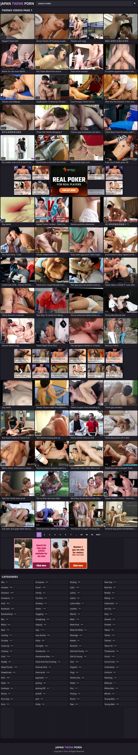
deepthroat (8, 672)
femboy (41, 603)
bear (5, 630)
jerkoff (41, 693)
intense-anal (44, 667)
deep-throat (9, 667)
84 (87, 534)
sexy (108, 614)
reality (109, 593)
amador (7, 587)
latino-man (77, 603)
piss (74, 688)
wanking (110, 678)
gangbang (43, 619)
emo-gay (7, 699)
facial (41, 587)
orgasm (76, 667)
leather (75, 609)
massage (76, 635)
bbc (5, 619)
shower (110, 624)
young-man (111, 699)
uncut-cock (111, 662)
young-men (111, 704)
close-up (7, 646)
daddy (6, 662)
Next (98, 534)
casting (6, 635)
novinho (76, 646)
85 (92, 534)
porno (75, 699)
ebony (6, 693)
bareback (8, 609)
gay (40, 630)
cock (6, 656)
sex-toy (110, 609)
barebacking (9, 614)
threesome (111, 651)
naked (75, 640)
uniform (110, 672)
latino (75, 598)
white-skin (111, 688)
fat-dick (41, 598)
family (41, 593)
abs (5, 582)
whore (109, 693)
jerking (41, 683)
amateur (7, 593)
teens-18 (110, 646)
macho (75, 614)
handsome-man (45, 656)
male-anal (77, 624)
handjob (42, 646)
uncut (109, 656)
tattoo (110, 635)
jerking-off (43, 688)
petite (75, 683)
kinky (40, 704)
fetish (41, 609)
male (75, 619)
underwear (111, 667)
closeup (7, 651)
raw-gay (110, 582)
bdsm (6, 624)
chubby (7, 640)
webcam (110, 683)
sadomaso (111, 603)
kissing (75, 582)
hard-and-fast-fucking (48, 662)
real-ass (110, 587)
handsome (43, 651)
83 (82, 534)
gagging (42, 614)
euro (5, 704)
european (42, 582)
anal (6, 603)
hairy (40, 640)
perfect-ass (77, 678)
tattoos (110, 640)
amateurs (8, 598)
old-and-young (79, 651)
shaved (110, 619)
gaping (41, 624)
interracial (43, 672)
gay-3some (43, 635)
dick (5, 678)
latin (75, 587)
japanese (42, 678)
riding (109, 598)
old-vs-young (78, 656)
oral (74, 662)
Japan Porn (17, 3)
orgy (74, 672)
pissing (75, 693)
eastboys (7, 688)
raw (74, 704)
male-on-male (78, 630)
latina (75, 593)
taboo (109, 630)
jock (40, 699)
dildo (5, 683)
